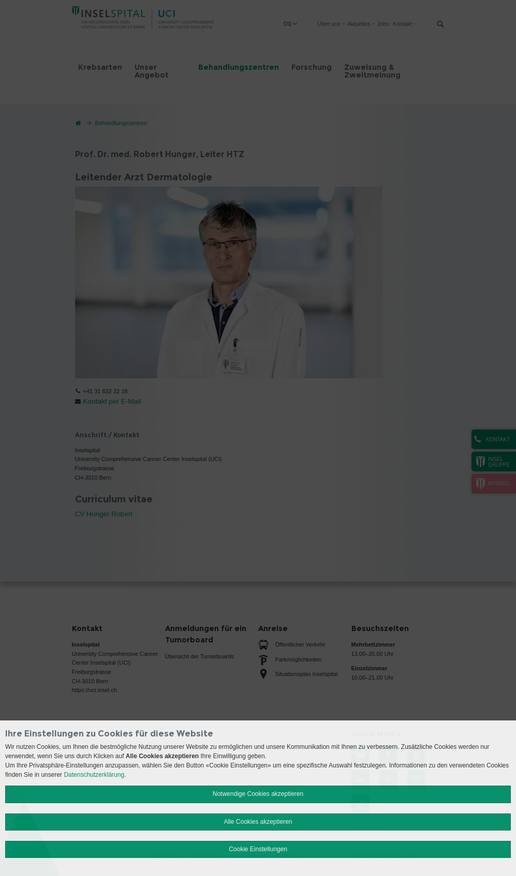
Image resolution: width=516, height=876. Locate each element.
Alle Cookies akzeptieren (258, 821)
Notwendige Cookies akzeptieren (258, 793)
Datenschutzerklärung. (95, 774)
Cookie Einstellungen (258, 849)
